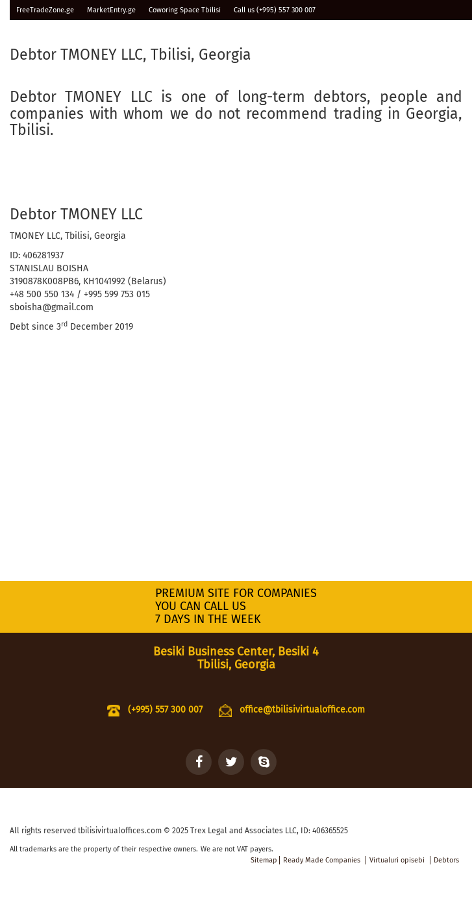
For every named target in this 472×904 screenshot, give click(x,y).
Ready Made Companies (321, 860)
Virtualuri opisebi (397, 860)
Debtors (446, 860)
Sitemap (264, 860)
